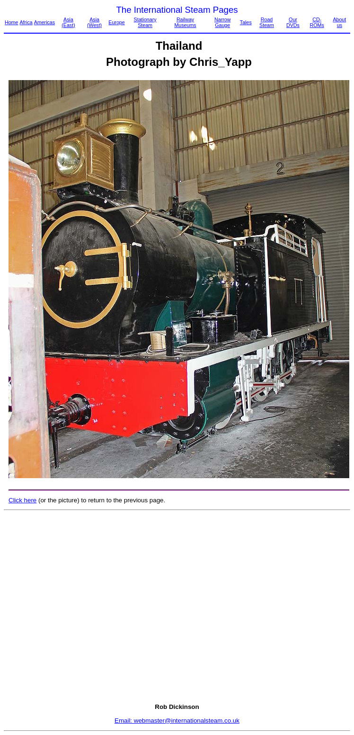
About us (339, 22)
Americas (44, 22)
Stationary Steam (145, 22)
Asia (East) (68, 22)
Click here (22, 500)
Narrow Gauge (222, 22)
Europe (116, 22)
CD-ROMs (317, 22)
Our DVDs (293, 22)
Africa (25, 22)
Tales (246, 22)
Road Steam (266, 22)
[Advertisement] (175, 607)
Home (11, 22)
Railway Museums (185, 22)
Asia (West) (94, 22)
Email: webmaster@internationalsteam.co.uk (177, 720)
